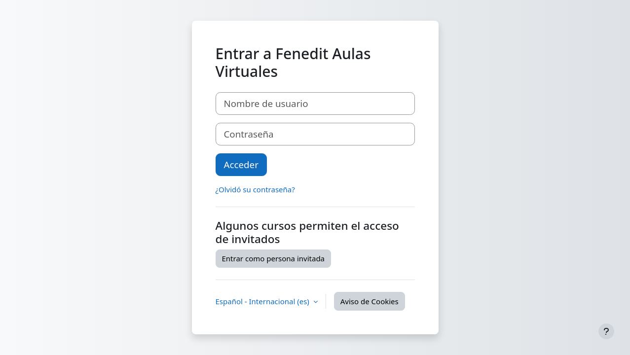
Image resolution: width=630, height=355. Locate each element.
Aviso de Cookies (369, 301)
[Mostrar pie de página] (606, 331)
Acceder (241, 164)
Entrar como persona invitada (273, 258)
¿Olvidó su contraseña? (255, 189)
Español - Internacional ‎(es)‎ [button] (263, 301)
